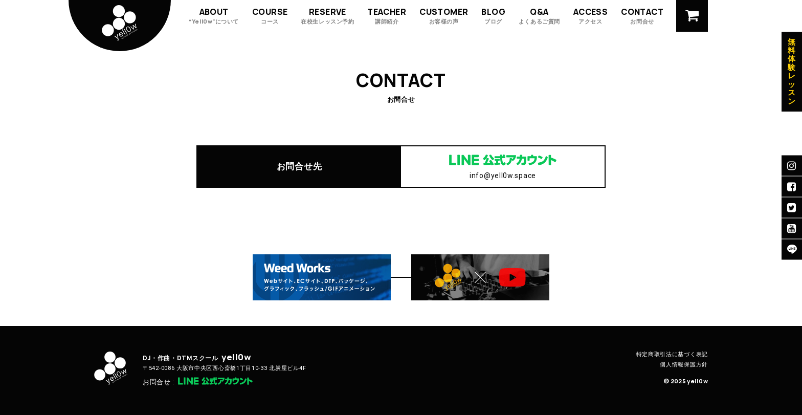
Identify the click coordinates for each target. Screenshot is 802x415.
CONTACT (642, 15)
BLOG (493, 15)
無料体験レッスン (792, 71)
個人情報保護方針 (684, 364)
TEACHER (386, 15)
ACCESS (590, 15)
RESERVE (327, 15)
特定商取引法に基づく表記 (672, 354)
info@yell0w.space (503, 175)
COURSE (269, 15)
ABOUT (214, 15)
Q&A (539, 15)
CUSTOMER (443, 15)
